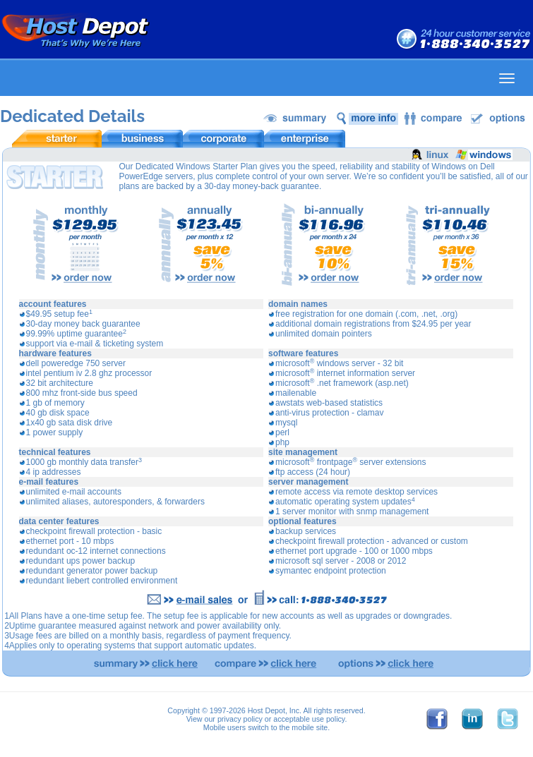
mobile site (310, 727)
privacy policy (240, 719)
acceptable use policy (309, 719)
